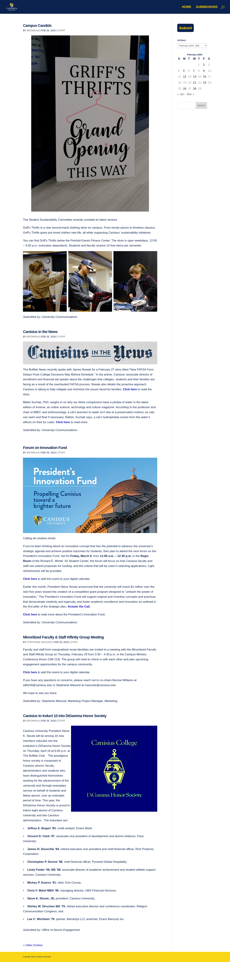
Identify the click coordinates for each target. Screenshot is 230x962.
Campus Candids (37, 25)
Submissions (207, 7)
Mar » (190, 94)
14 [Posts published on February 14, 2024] (194, 76)
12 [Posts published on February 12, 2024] (184, 76)
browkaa (33, 30)
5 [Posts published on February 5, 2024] (184, 70)
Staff (61, 30)
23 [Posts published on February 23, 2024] (204, 82)
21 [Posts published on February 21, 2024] (194, 82)
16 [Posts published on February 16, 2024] (204, 76)
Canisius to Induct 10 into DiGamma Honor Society (64, 716)
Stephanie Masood (39, 642)
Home (186, 7)
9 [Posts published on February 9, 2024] (203, 70)
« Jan (180, 94)
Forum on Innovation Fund (45, 447)
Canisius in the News (40, 332)
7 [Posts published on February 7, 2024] (194, 70)
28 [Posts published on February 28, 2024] (194, 88)
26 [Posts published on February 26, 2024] (184, 88)
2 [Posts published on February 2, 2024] (203, 64)
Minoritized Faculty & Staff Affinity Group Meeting (63, 637)
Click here (130, 389)
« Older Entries (32, 945)
